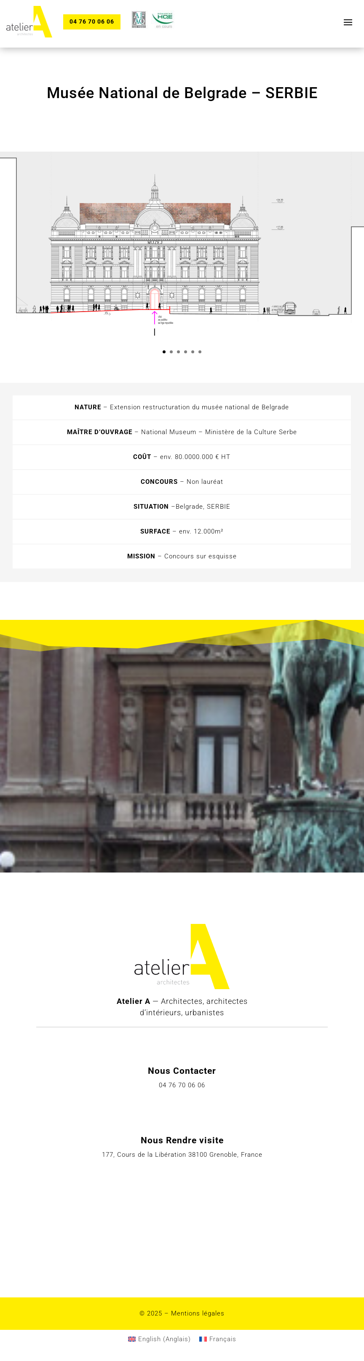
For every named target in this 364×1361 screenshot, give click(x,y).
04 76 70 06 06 (92, 21)
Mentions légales (198, 1313)
